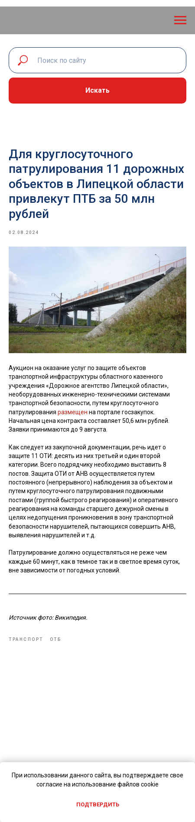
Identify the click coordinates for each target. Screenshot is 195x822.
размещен (73, 412)
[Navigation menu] (180, 20)
